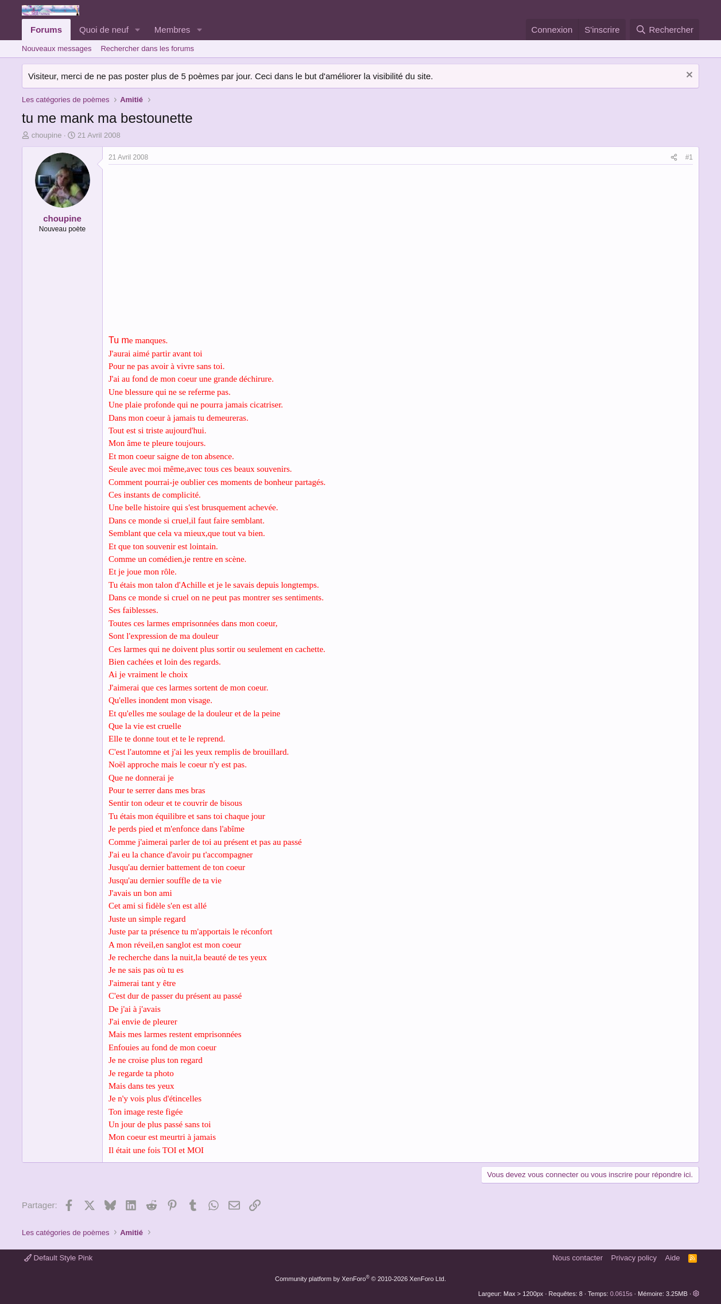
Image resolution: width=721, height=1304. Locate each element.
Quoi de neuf (104, 29)
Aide (672, 1257)
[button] (138, 29)
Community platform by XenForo (360, 1278)
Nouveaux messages (56, 48)
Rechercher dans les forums (147, 48)
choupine (47, 135)
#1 (689, 157)
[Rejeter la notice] (688, 76)
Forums (46, 29)
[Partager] (673, 157)
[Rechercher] (664, 29)
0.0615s (621, 1293)
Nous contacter (578, 1257)
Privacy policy (634, 1257)
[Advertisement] (204, 250)
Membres (172, 29)
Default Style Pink (58, 1257)
